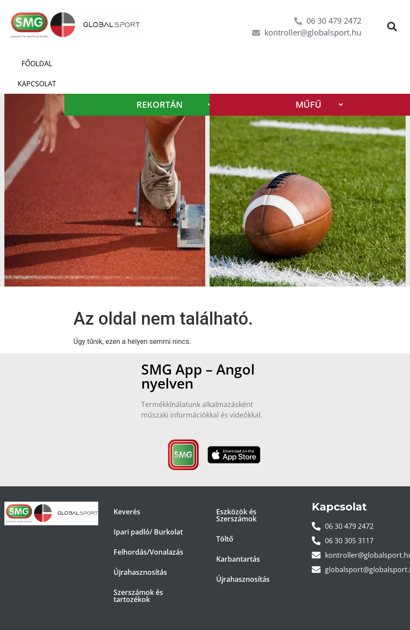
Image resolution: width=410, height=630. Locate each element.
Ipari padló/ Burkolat (148, 512)
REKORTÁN (174, 84)
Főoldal (33, 63)
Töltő (224, 519)
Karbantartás (238, 539)
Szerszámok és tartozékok (138, 575)
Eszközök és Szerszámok (236, 495)
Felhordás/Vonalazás (148, 532)
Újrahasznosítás (140, 552)
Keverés (127, 491)
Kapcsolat (85, 63)
